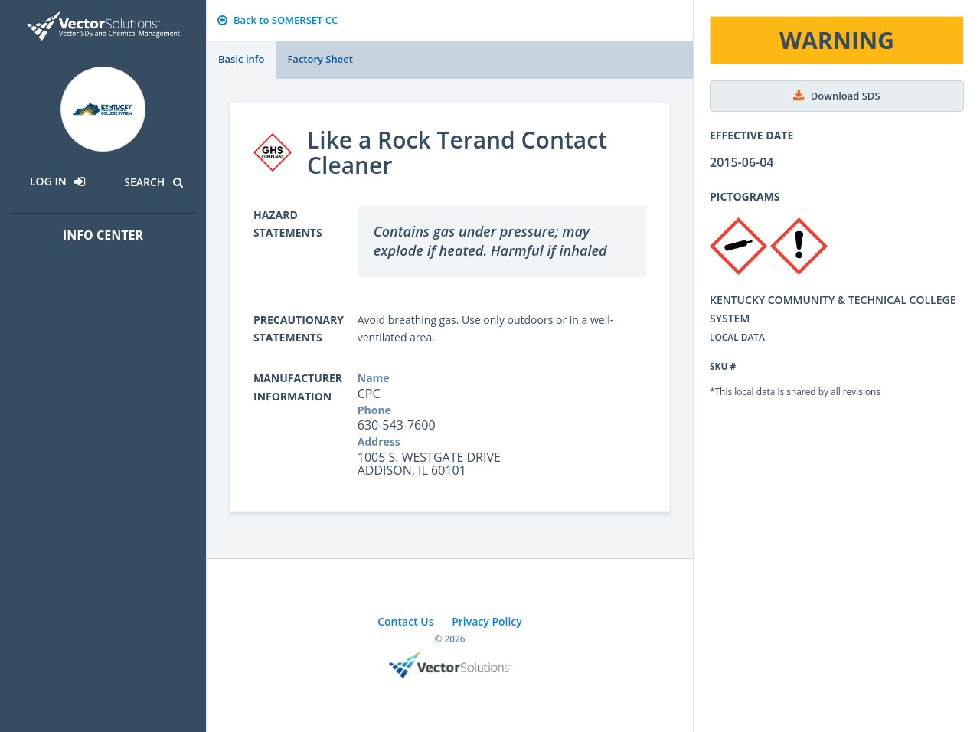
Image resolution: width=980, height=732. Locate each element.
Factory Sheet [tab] (319, 59)
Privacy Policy (487, 621)
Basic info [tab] (241, 59)
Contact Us (405, 621)
